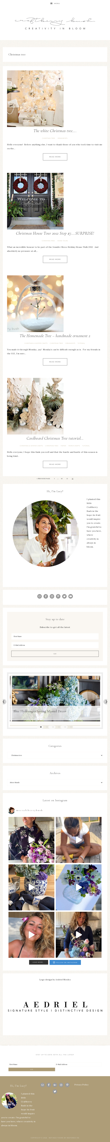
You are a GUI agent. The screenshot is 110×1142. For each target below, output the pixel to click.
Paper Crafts (74, 446)
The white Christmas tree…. (55, 130)
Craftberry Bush (55, 23)
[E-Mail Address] (55, 645)
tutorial (81, 343)
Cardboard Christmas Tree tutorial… (55, 438)
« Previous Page (43, 479)
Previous (3, 701)
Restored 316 (73, 1138)
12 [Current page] (72, 479)
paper (63, 446)
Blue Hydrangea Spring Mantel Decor (39, 711)
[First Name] (55, 636)
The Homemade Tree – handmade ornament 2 (55, 335)
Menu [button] (57, 3)
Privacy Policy (81, 1084)
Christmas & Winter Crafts (36, 343)
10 (62, 479)
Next (106, 701)
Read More (55, 157)
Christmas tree (48, 138)
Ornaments (62, 138)
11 (67, 479)
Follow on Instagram (65, 962)
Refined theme (56, 1138)
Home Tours (62, 241)
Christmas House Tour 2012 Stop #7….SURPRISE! (55, 233)
